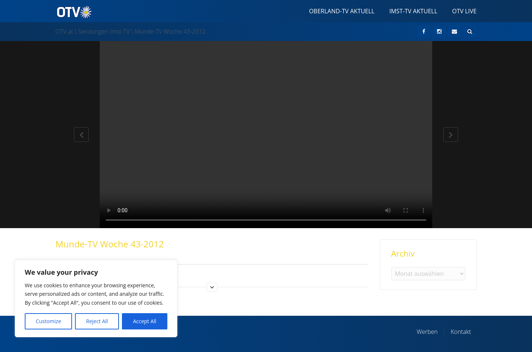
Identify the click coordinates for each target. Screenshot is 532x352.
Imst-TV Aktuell (413, 11)
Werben (427, 332)
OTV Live (464, 11)
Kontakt (461, 332)
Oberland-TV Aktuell (341, 11)
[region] (96, 298)
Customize (48, 321)
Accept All (144, 321)
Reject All (97, 321)
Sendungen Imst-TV (104, 31)
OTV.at (64, 31)
